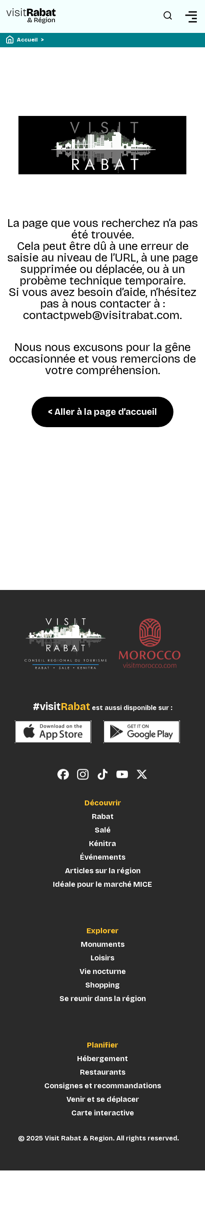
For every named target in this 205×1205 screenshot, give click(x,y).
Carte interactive (102, 1126)
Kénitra (102, 856)
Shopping (102, 998)
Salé (103, 843)
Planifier (102, 1059)
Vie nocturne (103, 984)
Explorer (102, 944)
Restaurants (102, 1085)
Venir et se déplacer (102, 1112)
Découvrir (102, 816)
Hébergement (102, 1071)
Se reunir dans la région (102, 1011)
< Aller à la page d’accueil (102, 412)
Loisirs (102, 971)
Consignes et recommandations (102, 1098)
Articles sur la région (103, 883)
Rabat (103, 829)
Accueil (27, 40)
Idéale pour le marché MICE (102, 897)
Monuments (103, 957)
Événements (102, 870)
